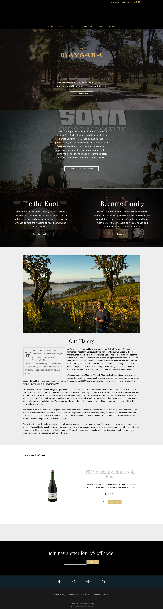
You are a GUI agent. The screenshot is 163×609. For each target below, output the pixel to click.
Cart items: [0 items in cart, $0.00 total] (133, 2)
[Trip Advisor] (88, 581)
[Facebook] (59, 581)
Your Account (114, 2)
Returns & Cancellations (90, 595)
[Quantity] (103, 501)
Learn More (122, 234)
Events (74, 26)
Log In (124, 2)
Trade (100, 26)
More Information (41, 234)
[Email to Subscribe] (75, 562)
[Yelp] (103, 581)
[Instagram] (73, 581)
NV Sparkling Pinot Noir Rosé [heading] (110, 474)
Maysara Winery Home (81, 13)
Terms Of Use (73, 595)
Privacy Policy (59, 595)
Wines (62, 26)
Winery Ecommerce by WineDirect (81, 606)
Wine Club (87, 26)
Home (50, 26)
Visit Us (112, 26)
